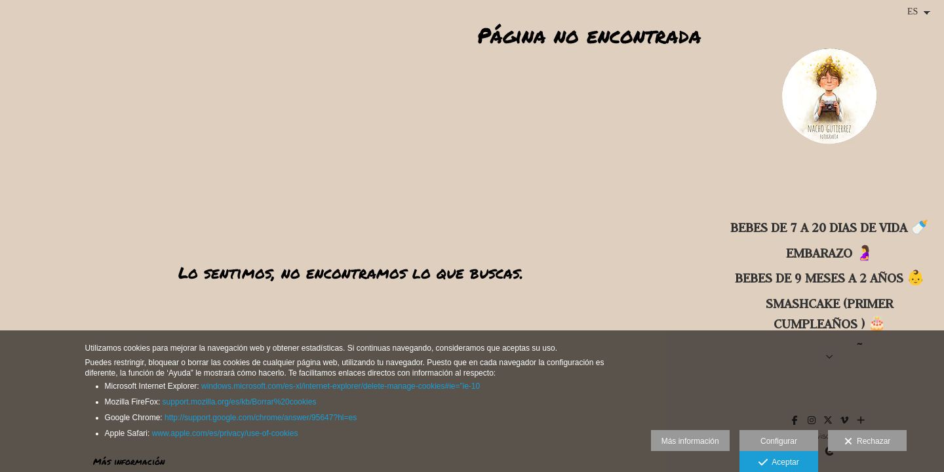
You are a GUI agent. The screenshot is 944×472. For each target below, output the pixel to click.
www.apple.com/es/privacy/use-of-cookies (225, 433)
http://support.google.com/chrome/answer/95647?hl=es (261, 417)
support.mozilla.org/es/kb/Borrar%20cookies (240, 401)
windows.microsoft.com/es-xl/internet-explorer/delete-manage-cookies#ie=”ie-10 (340, 386)
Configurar (778, 441)
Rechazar (867, 442)
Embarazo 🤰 (829, 253)
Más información (690, 441)
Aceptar (778, 463)
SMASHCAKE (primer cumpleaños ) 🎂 (829, 313)
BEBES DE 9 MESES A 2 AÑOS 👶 (829, 277)
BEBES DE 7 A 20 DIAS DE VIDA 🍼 (829, 227)
